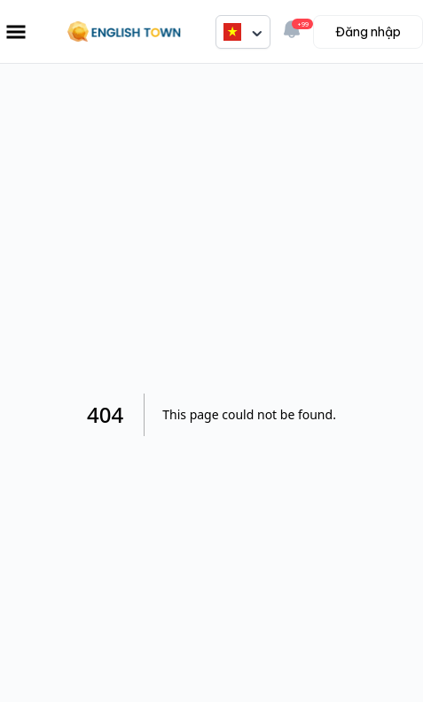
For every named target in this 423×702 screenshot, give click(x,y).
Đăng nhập (368, 32)
